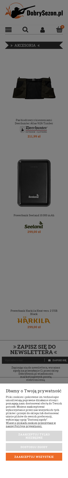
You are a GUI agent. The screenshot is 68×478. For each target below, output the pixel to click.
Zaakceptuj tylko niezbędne (34, 436)
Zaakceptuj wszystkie (34, 457)
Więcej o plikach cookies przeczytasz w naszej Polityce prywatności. (31, 424)
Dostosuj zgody (34, 447)
